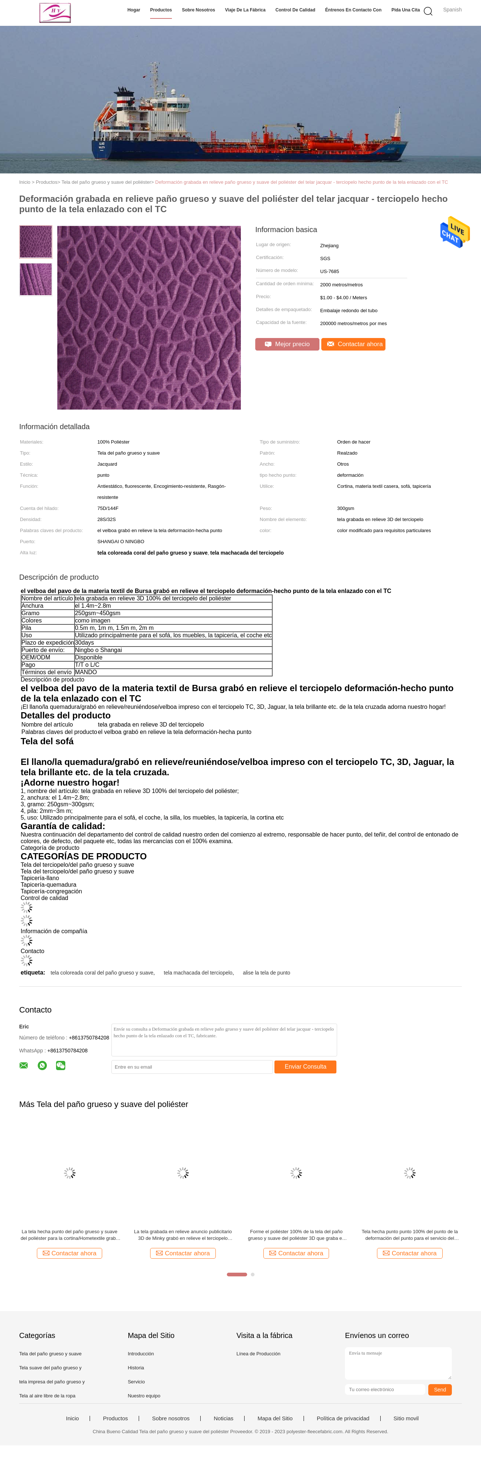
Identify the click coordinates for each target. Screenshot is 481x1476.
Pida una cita (405, 10)
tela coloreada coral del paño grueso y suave (102, 973)
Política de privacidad (343, 1418)
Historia (136, 1367)
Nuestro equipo (144, 1396)
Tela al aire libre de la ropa (47, 1396)
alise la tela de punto (266, 973)
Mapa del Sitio (275, 1418)
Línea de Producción (258, 1353)
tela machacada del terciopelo (198, 973)
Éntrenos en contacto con (353, 10)
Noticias (223, 1418)
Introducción (141, 1353)
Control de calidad (295, 10)
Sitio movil (406, 1418)
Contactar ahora (355, 344)
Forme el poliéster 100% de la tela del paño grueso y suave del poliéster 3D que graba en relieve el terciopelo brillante (296, 1235)
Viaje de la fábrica (245, 10)
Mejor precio (287, 344)
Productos (161, 10)
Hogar (133, 10)
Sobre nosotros (198, 10)
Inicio (72, 1418)
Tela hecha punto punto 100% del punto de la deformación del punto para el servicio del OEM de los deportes (409, 1235)
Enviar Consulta (305, 1066)
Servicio (136, 1381)
